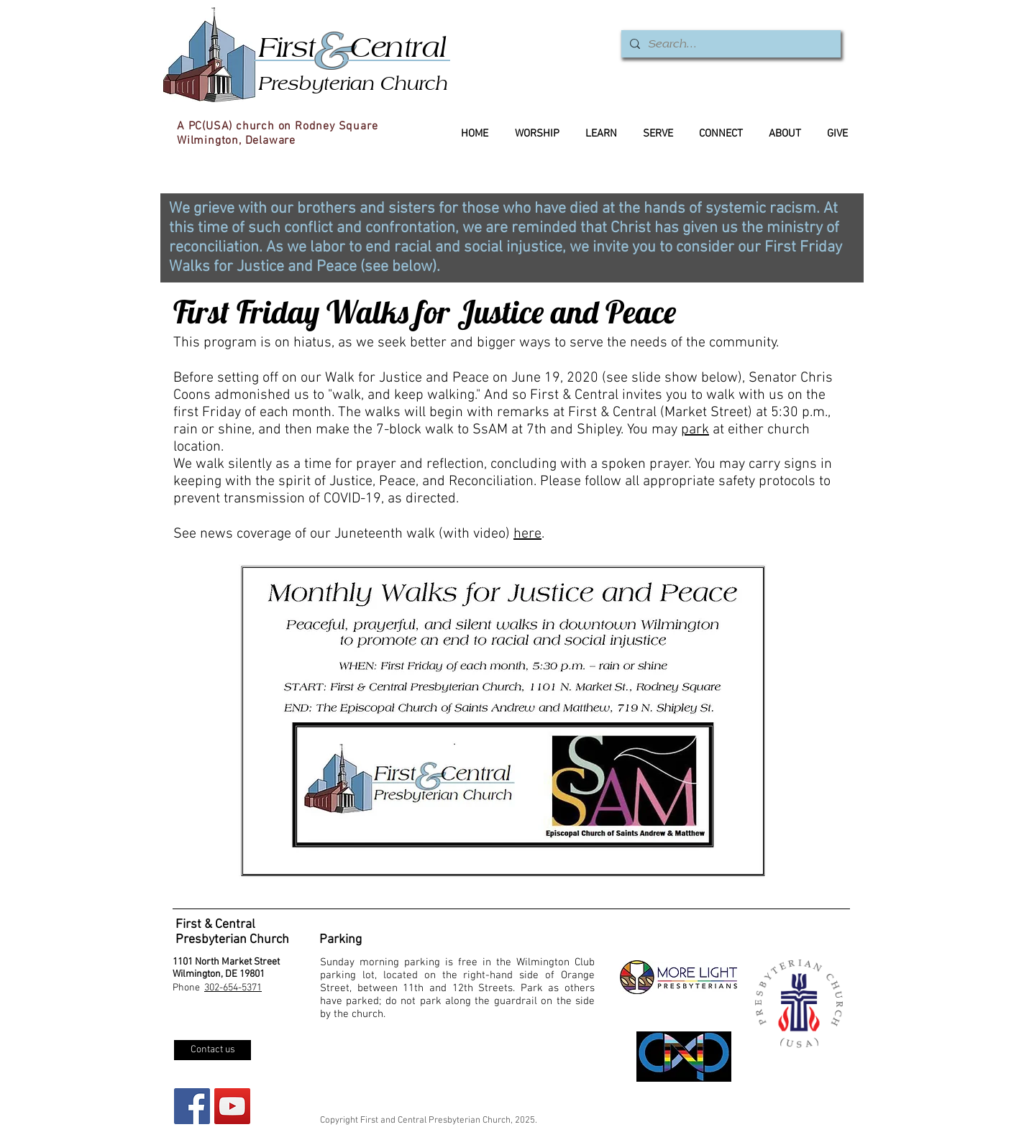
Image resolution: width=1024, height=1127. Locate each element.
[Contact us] (212, 1050)
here (527, 534)
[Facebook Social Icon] (192, 1106)
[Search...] (729, 44)
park (695, 429)
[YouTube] (232, 1106)
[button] (502, 721)
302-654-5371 (233, 988)
